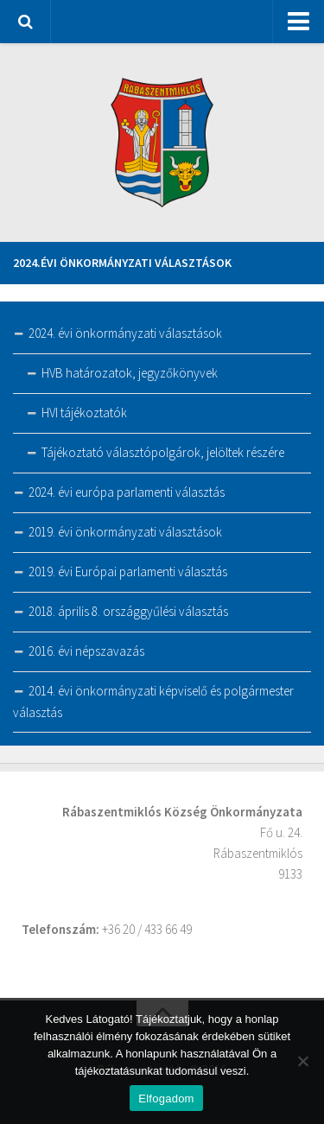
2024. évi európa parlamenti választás (127, 492)
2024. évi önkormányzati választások (125, 333)
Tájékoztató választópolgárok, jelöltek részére (162, 452)
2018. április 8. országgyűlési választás (128, 611)
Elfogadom (166, 1098)
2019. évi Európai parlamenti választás (128, 571)
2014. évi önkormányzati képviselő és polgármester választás (153, 702)
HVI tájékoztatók (84, 412)
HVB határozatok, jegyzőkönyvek (129, 373)
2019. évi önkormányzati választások (125, 532)
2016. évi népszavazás (86, 651)
